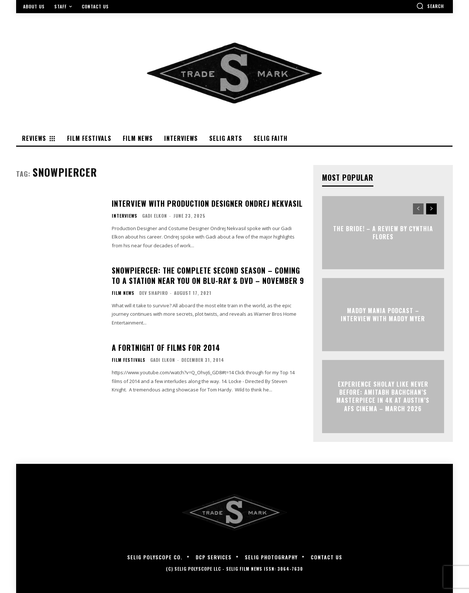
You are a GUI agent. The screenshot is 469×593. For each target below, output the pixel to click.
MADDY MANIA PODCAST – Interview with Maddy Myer (383, 314)
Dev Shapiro (153, 293)
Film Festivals (128, 360)
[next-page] (431, 208)
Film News (123, 293)
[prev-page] (418, 208)
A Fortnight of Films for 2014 (166, 347)
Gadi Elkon (154, 216)
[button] (430, 6)
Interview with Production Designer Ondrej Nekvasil (207, 203)
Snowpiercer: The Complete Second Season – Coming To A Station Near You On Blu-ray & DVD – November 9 (208, 275)
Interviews (124, 216)
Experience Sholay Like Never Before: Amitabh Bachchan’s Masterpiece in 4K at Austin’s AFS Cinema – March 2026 (382, 396)
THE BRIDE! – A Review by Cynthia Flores (383, 232)
